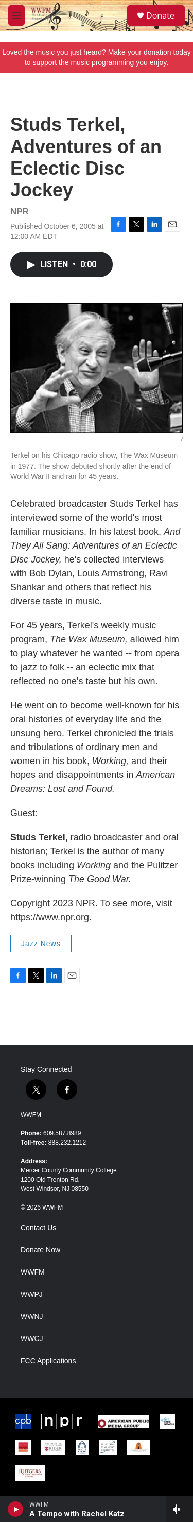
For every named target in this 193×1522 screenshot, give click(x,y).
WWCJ (32, 1339)
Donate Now (40, 1250)
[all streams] (179, 1509)
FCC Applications (48, 1361)
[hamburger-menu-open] (16, 15)
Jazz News (41, 943)
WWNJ (32, 1316)
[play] (15, 1509)
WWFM (31, 1114)
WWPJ (32, 1294)
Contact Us (38, 1228)
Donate (160, 15)
